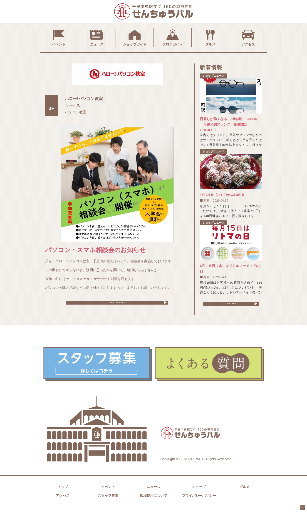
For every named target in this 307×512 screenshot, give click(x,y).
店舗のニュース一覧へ (117, 305)
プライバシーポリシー (199, 501)
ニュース (97, 37)
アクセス (248, 37)
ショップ (199, 492)
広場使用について (153, 501)
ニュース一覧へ (231, 306)
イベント (59, 37)
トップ (63, 492)
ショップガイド (135, 37)
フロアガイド (172, 37)
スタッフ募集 (108, 501)
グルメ (210, 37)
